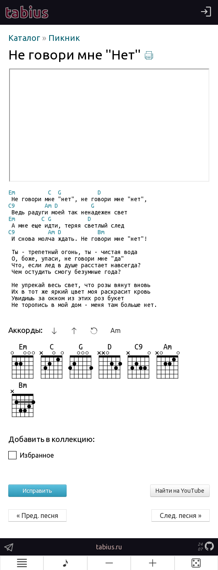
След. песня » (180, 515)
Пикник (64, 38)
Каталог (25, 38)
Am (115, 330)
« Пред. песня (37, 515)
